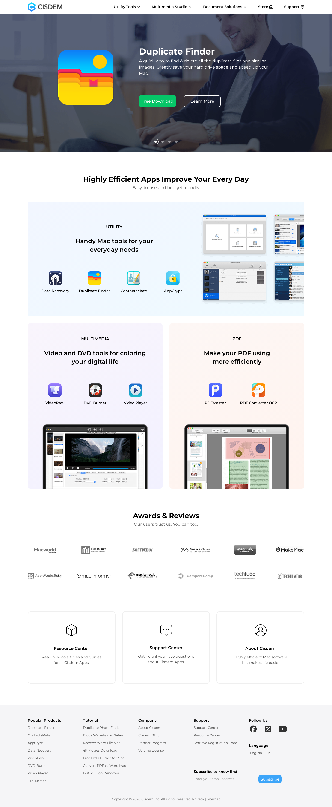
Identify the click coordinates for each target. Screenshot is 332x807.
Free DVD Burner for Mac (103, 758)
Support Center (206, 728)
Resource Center (207, 735)
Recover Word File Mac (101, 743)
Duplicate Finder (41, 728)
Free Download (157, 101)
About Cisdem (149, 728)
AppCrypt (35, 743)
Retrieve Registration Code (215, 743)
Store (265, 7)
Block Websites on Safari (103, 735)
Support (294, 7)
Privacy (198, 799)
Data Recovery (39, 750)
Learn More (202, 101)
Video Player (38, 773)
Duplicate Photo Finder (102, 728)
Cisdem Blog (148, 735)
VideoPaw (36, 758)
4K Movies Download (100, 750)
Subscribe (270, 779)
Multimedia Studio (172, 7)
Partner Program (152, 743)
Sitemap (213, 799)
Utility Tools (127, 7)
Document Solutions (225, 7)
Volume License (151, 750)
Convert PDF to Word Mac (104, 766)
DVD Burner (38, 766)
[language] (260, 753)
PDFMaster (37, 781)
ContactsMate (39, 735)
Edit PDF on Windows (101, 773)
